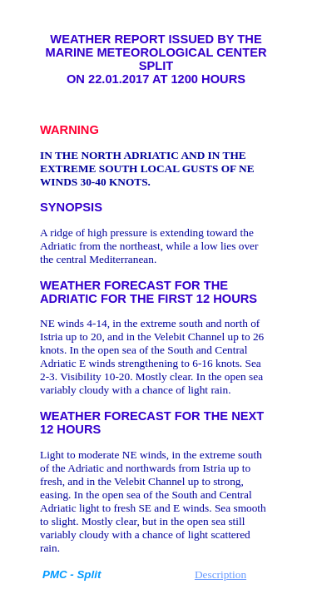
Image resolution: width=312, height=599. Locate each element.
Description (220, 574)
